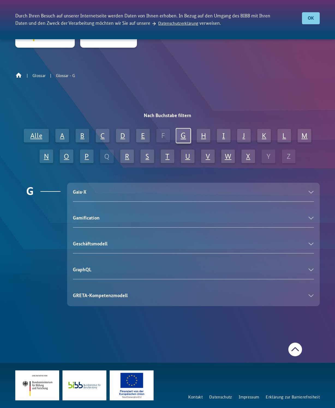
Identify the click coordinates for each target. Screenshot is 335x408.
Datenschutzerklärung (178, 23)
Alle (36, 136)
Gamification (86, 218)
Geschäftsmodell (90, 244)
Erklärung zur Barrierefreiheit (293, 397)
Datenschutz (220, 397)
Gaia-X (79, 192)
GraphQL (82, 270)
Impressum (249, 397)
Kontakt (195, 397)
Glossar (39, 75)
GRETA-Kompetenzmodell (100, 296)
